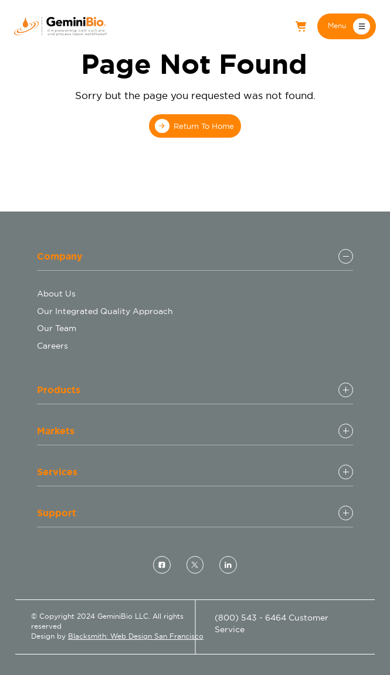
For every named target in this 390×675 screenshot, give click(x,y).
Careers (52, 345)
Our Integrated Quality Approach (105, 311)
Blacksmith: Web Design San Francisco (136, 636)
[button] (346, 26)
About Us (56, 293)
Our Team (56, 328)
